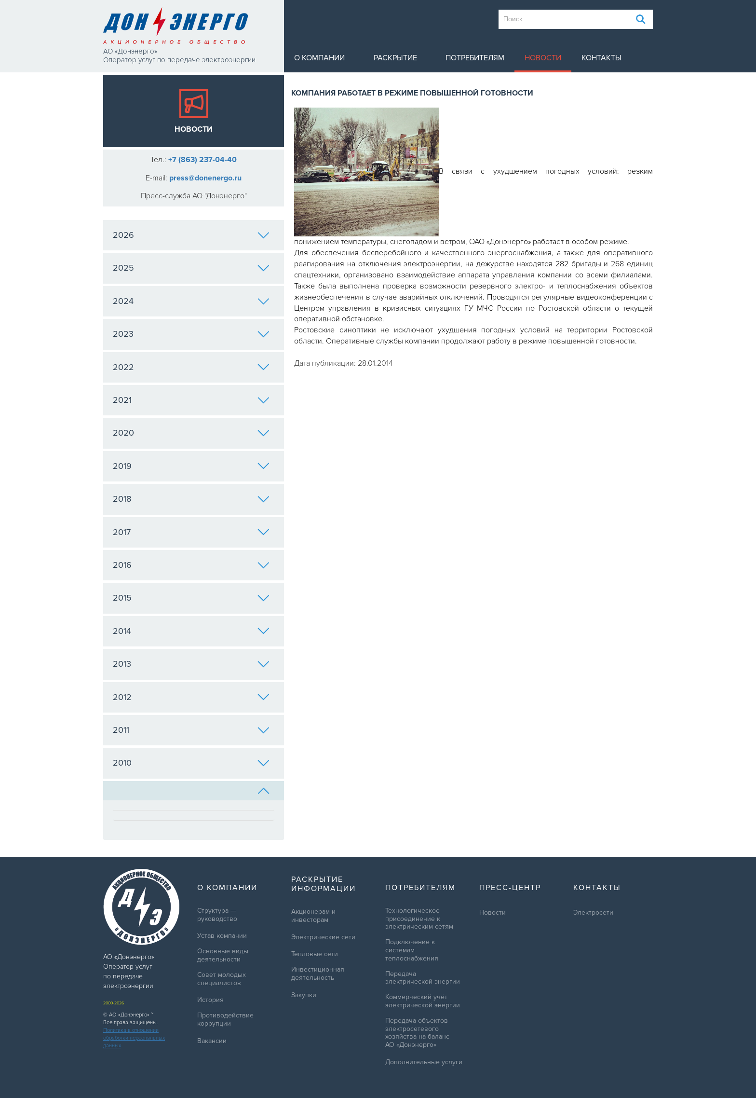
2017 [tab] (191, 532)
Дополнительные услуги (423, 1062)
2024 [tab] (191, 301)
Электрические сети (323, 937)
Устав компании (222, 936)
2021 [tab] (191, 400)
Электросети (593, 913)
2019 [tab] (191, 466)
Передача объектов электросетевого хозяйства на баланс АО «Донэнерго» (417, 1033)
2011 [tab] (191, 730)
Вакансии (212, 1041)
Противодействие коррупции (225, 1020)
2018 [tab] (191, 499)
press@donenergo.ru (205, 178)
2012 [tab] (191, 697)
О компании (319, 58)
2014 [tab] (191, 631)
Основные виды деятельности (222, 955)
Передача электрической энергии (422, 978)
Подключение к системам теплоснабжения (411, 950)
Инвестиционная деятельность (317, 974)
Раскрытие (395, 58)
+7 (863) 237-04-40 (202, 160)
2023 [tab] (191, 334)
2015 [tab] (191, 597)
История (210, 1000)
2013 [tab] (191, 664)
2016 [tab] (191, 565)
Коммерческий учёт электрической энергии (422, 1001)
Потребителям (475, 58)
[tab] (193, 790)
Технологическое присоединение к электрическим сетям (419, 919)
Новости (543, 58)
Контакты (601, 58)
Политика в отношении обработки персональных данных (134, 1038)
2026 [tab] (191, 235)
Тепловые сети (314, 954)
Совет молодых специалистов (221, 979)
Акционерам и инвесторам (313, 916)
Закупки (303, 995)
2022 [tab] (191, 367)
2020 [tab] (191, 432)
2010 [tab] (191, 762)
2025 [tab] (191, 267)
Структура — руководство (217, 915)
